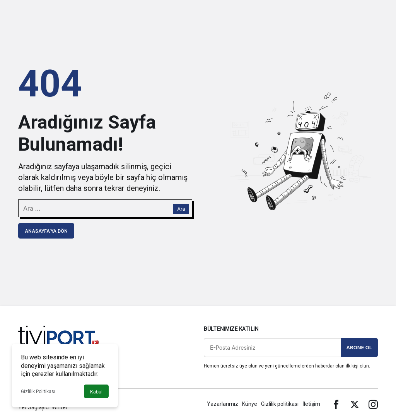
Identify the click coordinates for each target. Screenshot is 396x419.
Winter (60, 407)
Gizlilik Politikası (38, 391)
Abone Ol (359, 347)
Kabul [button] (96, 392)
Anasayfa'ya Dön (46, 231)
